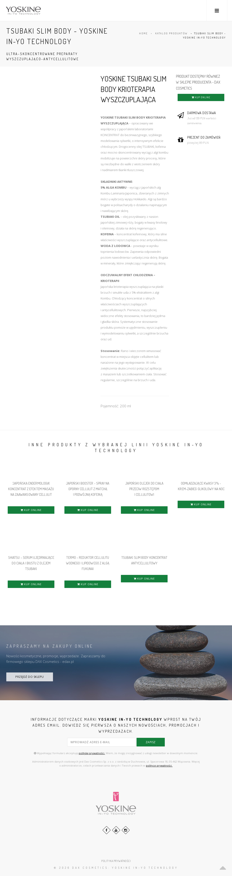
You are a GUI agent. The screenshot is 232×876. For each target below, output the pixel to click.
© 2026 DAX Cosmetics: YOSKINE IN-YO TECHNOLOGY (116, 867)
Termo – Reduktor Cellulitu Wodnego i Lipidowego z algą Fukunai (87, 563)
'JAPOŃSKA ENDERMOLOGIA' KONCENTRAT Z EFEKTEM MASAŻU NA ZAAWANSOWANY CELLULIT (31, 489)
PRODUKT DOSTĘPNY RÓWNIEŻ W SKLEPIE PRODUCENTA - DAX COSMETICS (198, 82)
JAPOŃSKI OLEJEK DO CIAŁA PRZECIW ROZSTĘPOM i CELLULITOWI (144, 489)
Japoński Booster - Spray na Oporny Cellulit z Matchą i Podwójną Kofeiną (87, 489)
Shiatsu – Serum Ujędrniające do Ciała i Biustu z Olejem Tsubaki (31, 563)
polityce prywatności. (159, 765)
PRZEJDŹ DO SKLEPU (29, 677)
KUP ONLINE (201, 97)
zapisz (151, 742)
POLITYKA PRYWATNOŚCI (116, 861)
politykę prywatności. (92, 753)
